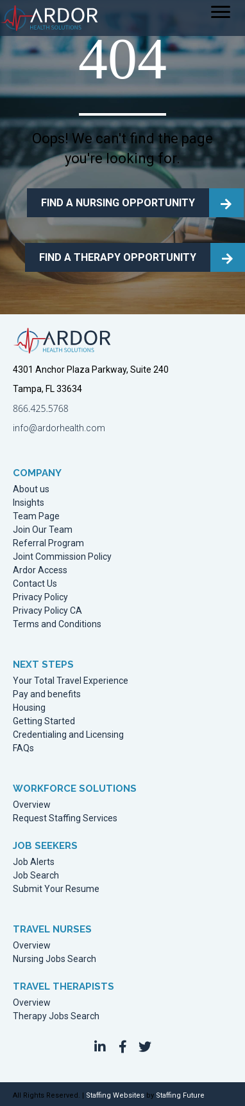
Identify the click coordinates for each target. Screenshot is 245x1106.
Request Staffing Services (65, 818)
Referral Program (48, 543)
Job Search (36, 875)
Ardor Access (40, 570)
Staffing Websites (115, 1095)
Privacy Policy (40, 597)
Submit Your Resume (56, 889)
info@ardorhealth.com (59, 428)
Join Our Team (42, 530)
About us (31, 489)
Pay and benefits (47, 694)
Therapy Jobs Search (56, 1016)
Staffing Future (180, 1095)
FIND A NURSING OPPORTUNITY (118, 203)
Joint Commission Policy (62, 557)
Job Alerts (34, 862)
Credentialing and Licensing (68, 735)
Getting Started (44, 721)
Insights (28, 503)
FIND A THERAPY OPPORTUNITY (117, 257)
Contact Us (35, 584)
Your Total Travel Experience (70, 681)
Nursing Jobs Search (54, 959)
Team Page (36, 516)
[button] (100, 1047)
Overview (32, 805)
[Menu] (220, 12)
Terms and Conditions (57, 624)
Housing (29, 708)
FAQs (23, 748)
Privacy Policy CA (47, 611)
